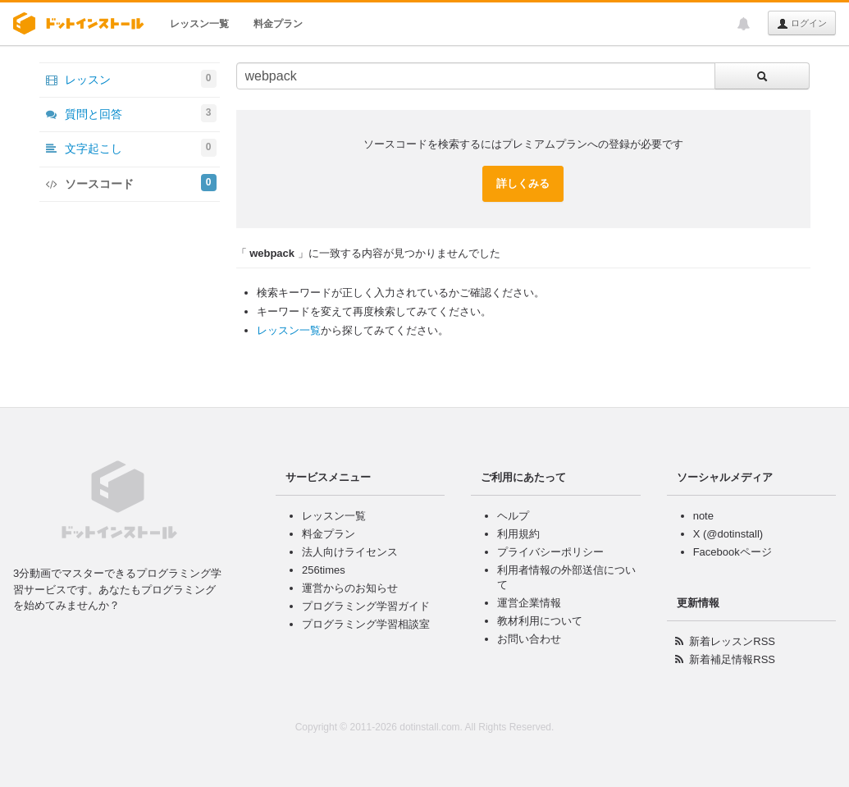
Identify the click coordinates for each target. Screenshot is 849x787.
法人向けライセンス (350, 552)
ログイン (802, 24)
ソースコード (131, 183)
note (703, 516)
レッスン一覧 (199, 24)
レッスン (131, 79)
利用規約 (518, 534)
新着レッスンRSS (732, 641)
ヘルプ (513, 516)
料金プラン (278, 24)
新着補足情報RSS (732, 659)
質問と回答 (131, 113)
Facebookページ (732, 552)
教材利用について (539, 621)
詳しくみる (523, 183)
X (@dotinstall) (728, 534)
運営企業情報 (529, 603)
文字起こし (131, 148)
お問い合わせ (529, 639)
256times (323, 570)
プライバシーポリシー (550, 552)
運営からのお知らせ (350, 588)
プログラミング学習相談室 (366, 624)
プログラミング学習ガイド (366, 606)
